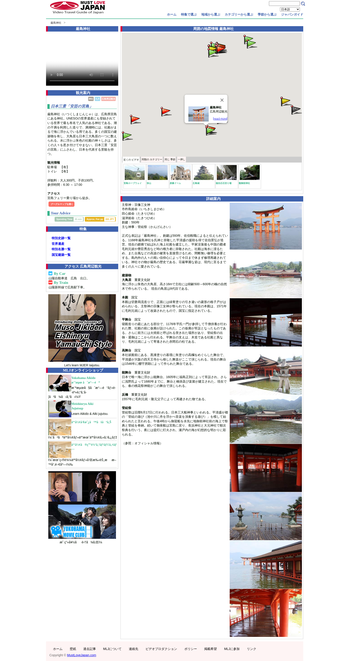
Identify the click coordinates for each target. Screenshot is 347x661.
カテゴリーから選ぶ (239, 14)
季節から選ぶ (267, 14)
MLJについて (112, 649)
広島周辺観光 (108, 99)
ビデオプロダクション (161, 649)
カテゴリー (152, 159)
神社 (91, 99)
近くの (131, 159)
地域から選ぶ (210, 14)
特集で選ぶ (189, 14)
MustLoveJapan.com (81, 655)
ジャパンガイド (292, 14)
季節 (170, 159)
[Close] (222, 100)
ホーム (171, 14)
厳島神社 (56, 22)
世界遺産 (58, 244)
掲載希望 (210, 649)
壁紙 (73, 649)
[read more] (220, 118)
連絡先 (133, 649)
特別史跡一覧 (61, 238)
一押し (181, 159)
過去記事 (89, 649)
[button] (285, 101)
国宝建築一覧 (61, 255)
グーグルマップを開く (62, 204)
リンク (251, 649)
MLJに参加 (231, 649)
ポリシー (190, 649)
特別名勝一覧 (61, 249)
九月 (97, 99)
